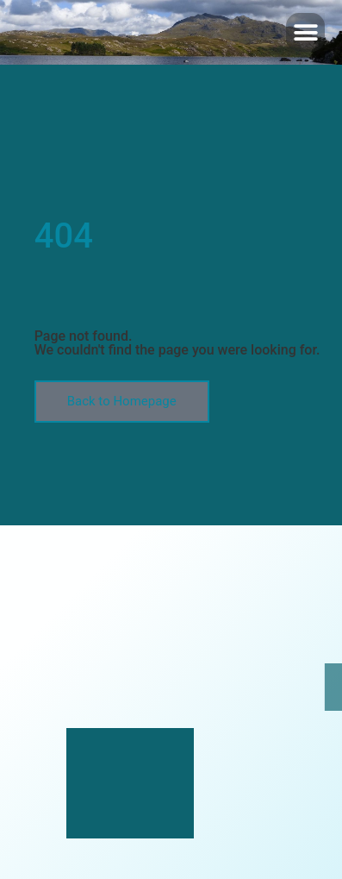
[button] (305, 32)
